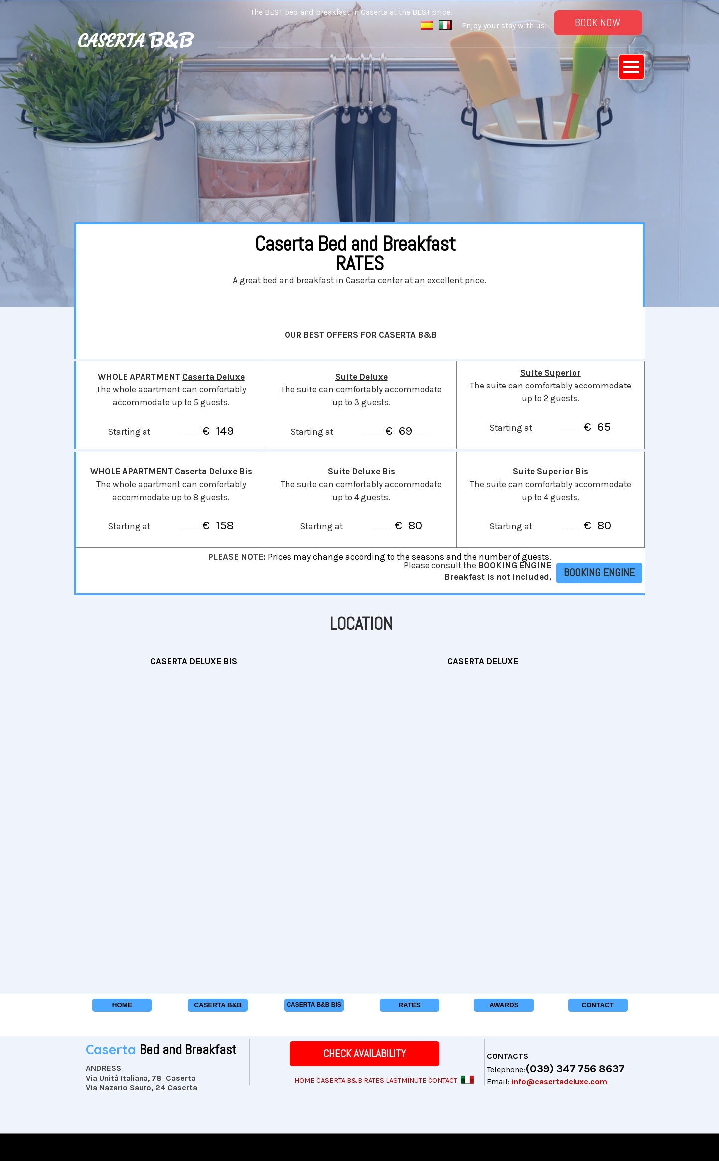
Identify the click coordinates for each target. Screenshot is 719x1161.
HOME (304, 1080)
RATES (374, 1080)
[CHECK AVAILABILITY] (364, 1053)
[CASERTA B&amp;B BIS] (314, 1005)
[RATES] (409, 1005)
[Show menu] (631, 67)
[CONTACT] (598, 1005)
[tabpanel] (146, 28)
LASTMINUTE (406, 1080)
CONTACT (442, 1080)
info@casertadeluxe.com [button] (559, 1081)
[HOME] (122, 1005)
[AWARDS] (504, 1005)
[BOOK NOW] (598, 22)
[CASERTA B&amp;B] (218, 1005)
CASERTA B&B (339, 1080)
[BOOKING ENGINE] (599, 573)
